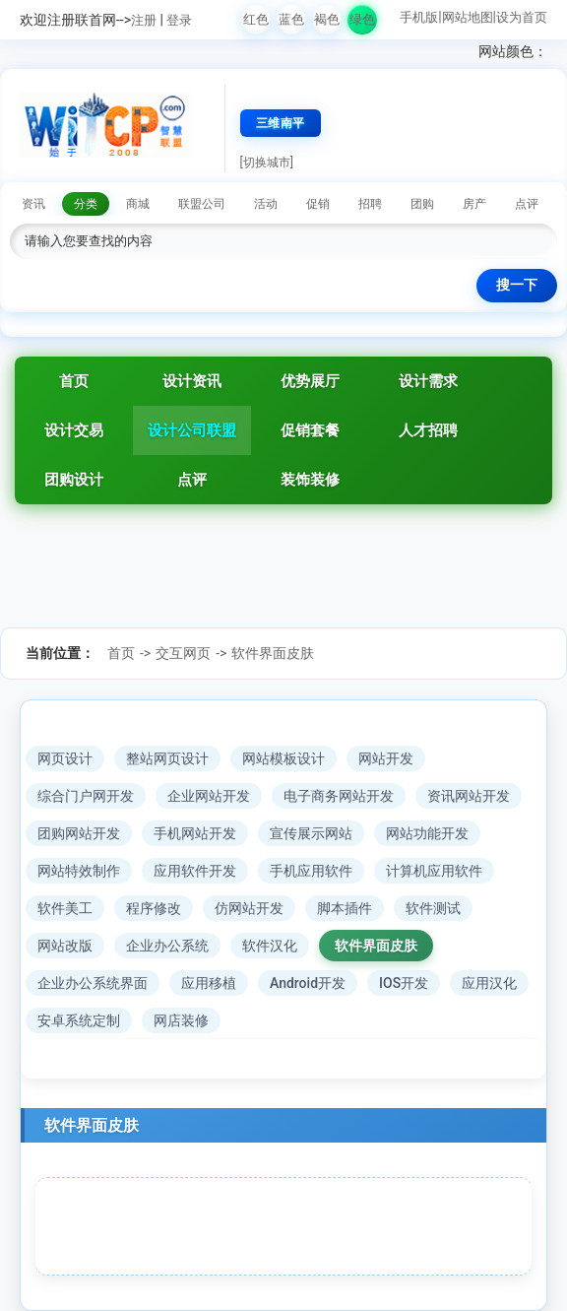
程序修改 (153, 908)
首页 (74, 381)
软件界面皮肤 (272, 653)
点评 (192, 480)
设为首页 (521, 17)
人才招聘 (428, 430)
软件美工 (65, 908)
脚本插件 (344, 908)
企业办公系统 (167, 945)
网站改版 (65, 945)
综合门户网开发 (85, 796)
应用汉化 (489, 983)
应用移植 (208, 983)
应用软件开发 (195, 871)
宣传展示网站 (311, 833)
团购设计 (73, 480)
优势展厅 (310, 381)
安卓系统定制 (78, 1020)
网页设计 (65, 758)
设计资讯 (191, 381)
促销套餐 (310, 430)
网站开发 (385, 758)
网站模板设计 (283, 758)
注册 (144, 20)
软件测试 (433, 908)
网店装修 (181, 1020)
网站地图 (467, 17)
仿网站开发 (249, 908)
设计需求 (428, 381)
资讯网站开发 (468, 796)
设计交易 (73, 430)
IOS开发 (403, 983)
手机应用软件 (311, 871)
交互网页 (183, 653)
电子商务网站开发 (339, 796)
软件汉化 (269, 945)
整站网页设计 (167, 758)
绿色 (362, 19)
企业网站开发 (208, 796)
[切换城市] (266, 162)
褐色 (327, 19)
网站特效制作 (78, 871)
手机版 (419, 17)
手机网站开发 (195, 833)
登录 (179, 20)
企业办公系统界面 (92, 983)
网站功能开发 (427, 833)
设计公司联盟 (192, 430)
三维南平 (280, 123)
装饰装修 (310, 480)
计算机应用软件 (434, 871)
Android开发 (308, 983)
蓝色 (291, 19)
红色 (256, 19)
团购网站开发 (78, 833)
